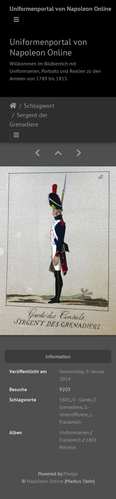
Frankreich (70, 440)
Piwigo (70, 473)
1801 (65, 399)
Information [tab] (58, 356)
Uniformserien (74, 432)
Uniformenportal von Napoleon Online (60, 9)
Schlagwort (39, 106)
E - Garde (82, 399)
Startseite (13, 105)
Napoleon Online (45, 481)
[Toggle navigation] (16, 19)
